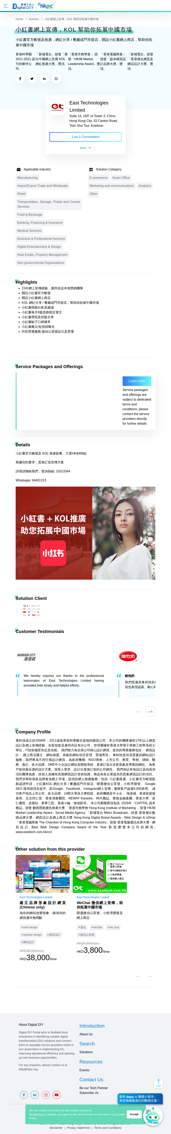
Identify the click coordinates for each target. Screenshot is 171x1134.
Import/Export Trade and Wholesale (42, 185)
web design (30, 927)
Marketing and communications (112, 185)
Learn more (137, 381)
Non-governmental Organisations (40, 262)
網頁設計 (54, 934)
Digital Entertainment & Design (39, 246)
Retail (21, 193)
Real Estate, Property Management (42, 254)
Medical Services (29, 230)
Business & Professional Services (41, 238)
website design (32, 934)
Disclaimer (56, 1127)
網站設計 (29, 942)
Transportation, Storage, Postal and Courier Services (48, 204)
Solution (34, 19)
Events (84, 1070)
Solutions (86, 1052)
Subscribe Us (89, 1093)
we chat (114, 927)
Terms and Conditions (107, 1127)
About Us (86, 1034)
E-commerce (99, 177)
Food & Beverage (29, 214)
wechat (97, 927)
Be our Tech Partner (93, 1088)
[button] (138, 711)
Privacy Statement (78, 1127)
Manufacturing (27, 177)
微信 (83, 927)
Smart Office (121, 177)
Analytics (144, 185)
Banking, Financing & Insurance (40, 222)
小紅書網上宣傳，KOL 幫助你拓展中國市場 (72, 19)
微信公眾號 (87, 934)
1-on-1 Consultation (85, 137)
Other (94, 193)
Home (19, 19)
